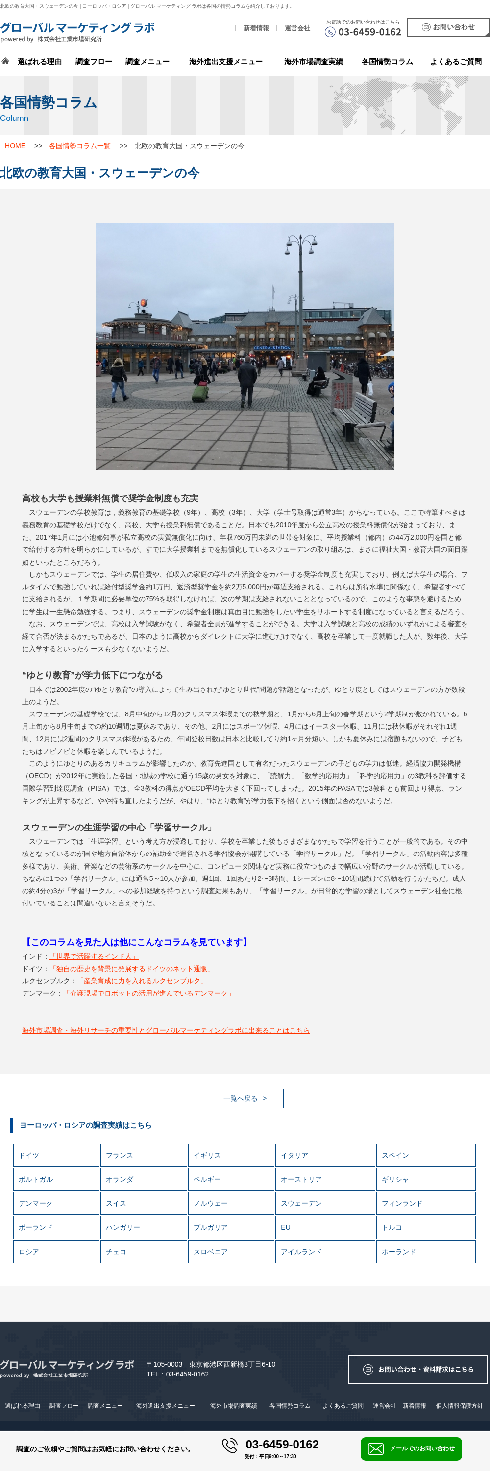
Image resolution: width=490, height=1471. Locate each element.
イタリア (294, 1155)
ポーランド (36, 1227)
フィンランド (402, 1203)
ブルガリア (211, 1227)
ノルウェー (211, 1203)
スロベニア (211, 1252)
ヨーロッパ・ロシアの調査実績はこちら (86, 1125)
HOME (15, 146)
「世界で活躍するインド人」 (94, 956)
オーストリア (301, 1179)
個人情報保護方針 (459, 1405)
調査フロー (93, 61)
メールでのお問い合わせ (411, 1449)
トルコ (392, 1227)
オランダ (119, 1179)
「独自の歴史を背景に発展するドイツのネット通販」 (131, 969)
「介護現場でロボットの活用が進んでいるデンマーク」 (149, 993)
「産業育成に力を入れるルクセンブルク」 (142, 981)
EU (286, 1227)
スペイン (395, 1155)
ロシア (29, 1252)
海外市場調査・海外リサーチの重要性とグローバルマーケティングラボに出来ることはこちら (166, 1030)
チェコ (116, 1252)
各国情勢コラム (290, 1405)
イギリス (207, 1155)
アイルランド (301, 1252)
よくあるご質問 (456, 61)
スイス (116, 1203)
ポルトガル (36, 1179)
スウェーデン (301, 1203)
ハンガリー (123, 1227)
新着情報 (256, 28)
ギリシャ (395, 1179)
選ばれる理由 (40, 61)
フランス (119, 1155)
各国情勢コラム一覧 (80, 146)
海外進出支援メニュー (226, 61)
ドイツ (29, 1155)
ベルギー (207, 1179)
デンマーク (36, 1203)
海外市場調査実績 (313, 61)
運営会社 (297, 28)
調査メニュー (147, 61)
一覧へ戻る (240, 1098)
